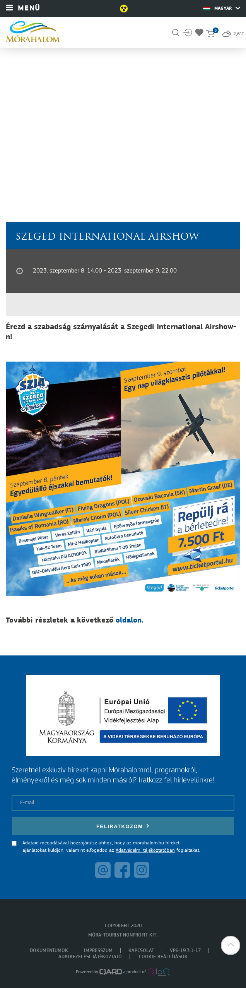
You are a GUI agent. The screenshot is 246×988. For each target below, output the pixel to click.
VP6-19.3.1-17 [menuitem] (185, 950)
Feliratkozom (123, 826)
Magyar (221, 8)
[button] (230, 945)
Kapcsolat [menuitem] (141, 950)
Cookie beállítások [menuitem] (163, 956)
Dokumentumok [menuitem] (49, 950)
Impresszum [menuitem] (98, 950)
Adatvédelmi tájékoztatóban (145, 850)
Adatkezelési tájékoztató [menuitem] (90, 956)
